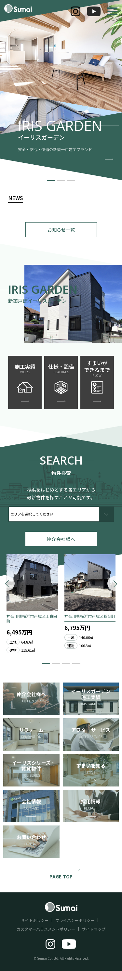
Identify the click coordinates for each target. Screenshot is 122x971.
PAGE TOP (67, 877)
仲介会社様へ (61, 539)
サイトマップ (93, 929)
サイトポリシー (34, 920)
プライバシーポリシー (74, 920)
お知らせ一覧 (61, 229)
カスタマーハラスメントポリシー (46, 929)
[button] (51, 180)
